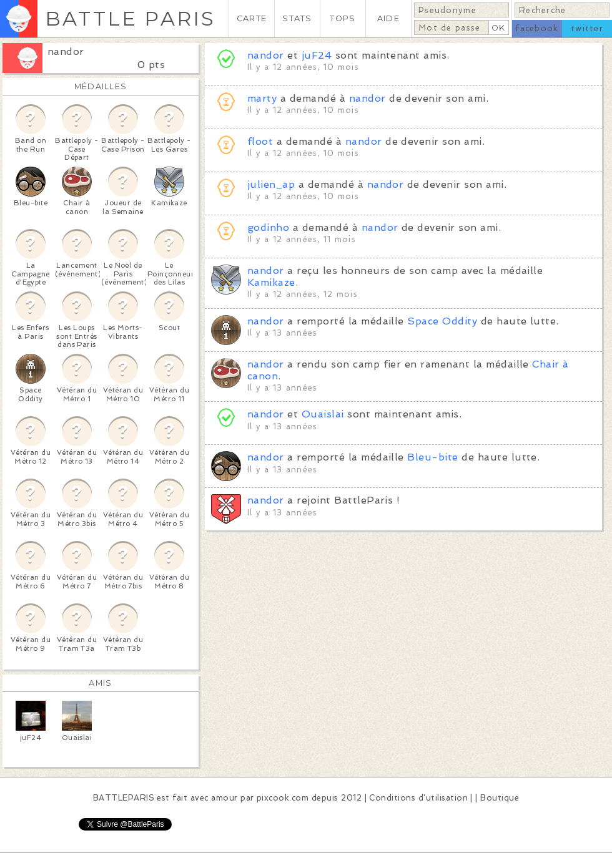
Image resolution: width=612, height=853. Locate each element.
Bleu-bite (432, 457)
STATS (297, 18)
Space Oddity (442, 321)
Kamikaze (271, 282)
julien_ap (271, 184)
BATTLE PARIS (130, 18)
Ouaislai (323, 414)
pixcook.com (282, 797)
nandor (65, 51)
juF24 (317, 55)
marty (262, 98)
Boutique (499, 797)
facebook (536, 28)
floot (260, 141)
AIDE (388, 18)
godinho (268, 227)
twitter (587, 28)
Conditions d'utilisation (418, 797)
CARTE (252, 18)
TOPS (342, 18)
